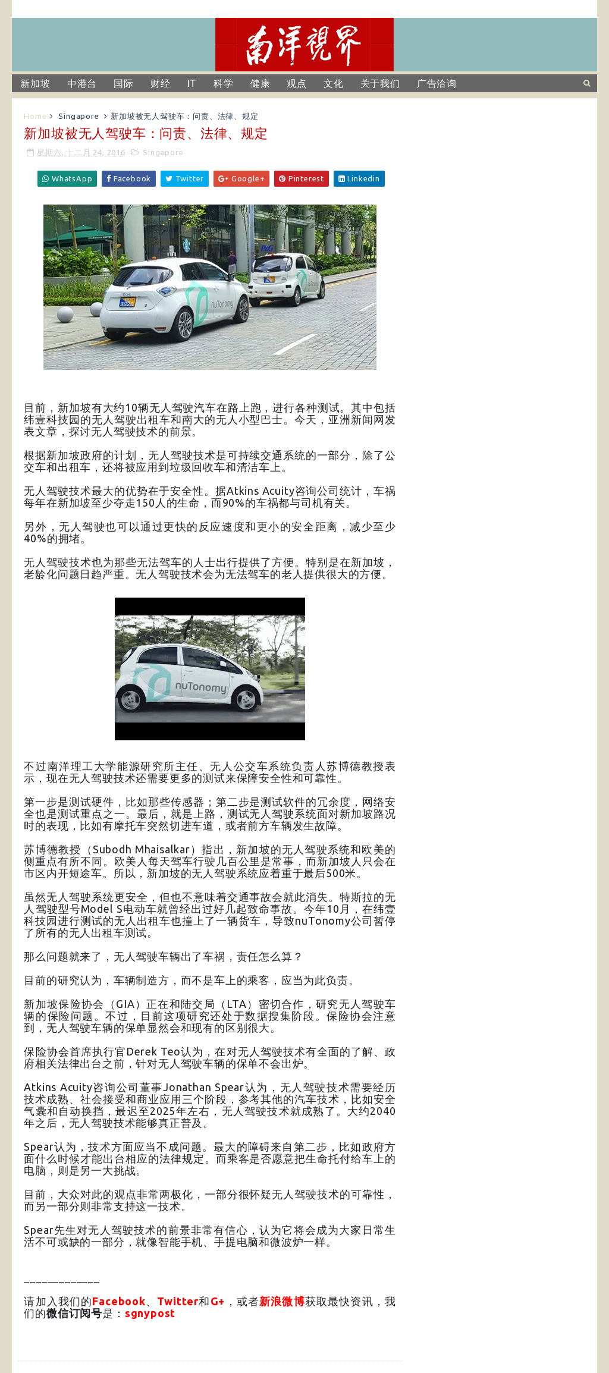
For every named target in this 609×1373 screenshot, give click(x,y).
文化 (334, 83)
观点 (297, 83)
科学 (224, 83)
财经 (160, 83)
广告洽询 (437, 83)
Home (35, 116)
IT (192, 83)
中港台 (82, 83)
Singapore (78, 116)
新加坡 (35, 83)
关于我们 (380, 83)
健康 (260, 83)
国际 (124, 83)
